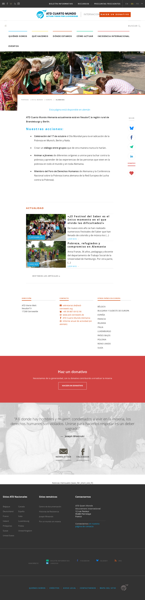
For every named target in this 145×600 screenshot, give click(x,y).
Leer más (73, 239)
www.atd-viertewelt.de (73, 314)
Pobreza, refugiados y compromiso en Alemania (87, 245)
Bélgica (101, 306)
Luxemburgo (104, 331)
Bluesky (104, 561)
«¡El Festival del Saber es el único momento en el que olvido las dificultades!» (88, 220)
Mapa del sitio (108, 588)
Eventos (13, 46)
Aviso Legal (69, 588)
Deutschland (8, 511)
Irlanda (102, 323)
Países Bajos (104, 335)
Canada (21, 506)
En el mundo (37, 100)
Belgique (6, 506)
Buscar (132, 26)
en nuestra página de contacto (87, 525)
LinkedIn (54, 563)
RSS (120, 561)
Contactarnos (88, 588)
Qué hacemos (40, 36)
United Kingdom (25, 530)
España (101, 314)
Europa (49, 100)
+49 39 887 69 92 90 (72, 311)
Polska (21, 526)
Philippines (7, 526)
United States (8, 535)
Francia (102, 319)
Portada (25, 100)
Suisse (5, 530)
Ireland (6, 521)
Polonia (102, 339)
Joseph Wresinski (46, 516)
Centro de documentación (50, 506)
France (5, 516)
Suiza (100, 347)
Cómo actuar (85, 36)
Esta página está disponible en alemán (69, 109)
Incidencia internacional (113, 36)
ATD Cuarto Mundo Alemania (76, 318)
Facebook (84, 561)
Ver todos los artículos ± (46, 276)
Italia (100, 327)
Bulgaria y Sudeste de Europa (113, 310)
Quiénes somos (37, 588)
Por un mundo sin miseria (50, 521)
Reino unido (104, 343)
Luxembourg (23, 521)
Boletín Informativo (60, 561)
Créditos (54, 588)
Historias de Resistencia (49, 511)
